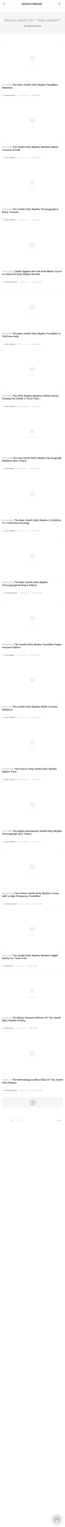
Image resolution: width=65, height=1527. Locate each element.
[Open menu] (60, 4)
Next (59, 1120)
